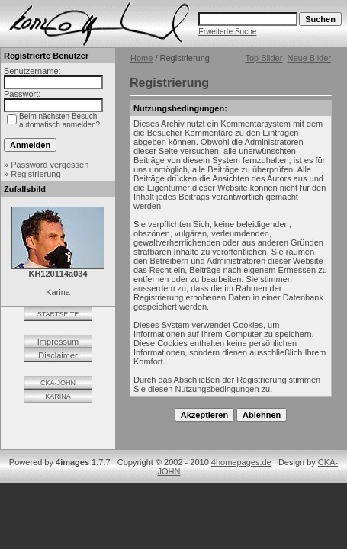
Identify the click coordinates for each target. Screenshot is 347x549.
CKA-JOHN (58, 383)
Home (141, 58)
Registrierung (35, 173)
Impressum (58, 341)
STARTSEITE (58, 314)
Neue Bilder (309, 58)
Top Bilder (263, 58)
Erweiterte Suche (227, 31)
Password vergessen (49, 164)
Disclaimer (57, 355)
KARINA (58, 396)
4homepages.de (241, 462)
